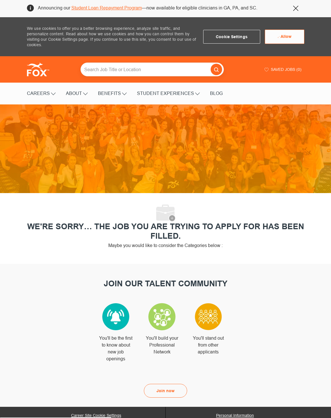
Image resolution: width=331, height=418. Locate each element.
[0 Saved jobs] (282, 69)
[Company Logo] (41, 69)
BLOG (216, 93)
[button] (231, 37)
